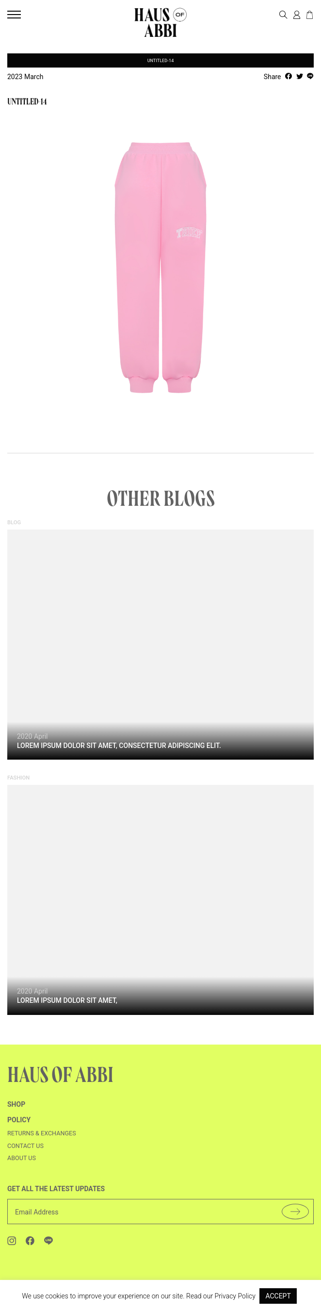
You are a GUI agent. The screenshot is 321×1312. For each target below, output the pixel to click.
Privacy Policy (235, 1296)
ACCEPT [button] (277, 1296)
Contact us (25, 1150)
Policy (19, 1125)
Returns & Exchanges (41, 1138)
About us (21, 1162)
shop (16, 1109)
